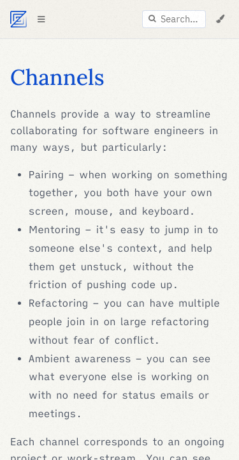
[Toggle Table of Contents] (41, 19)
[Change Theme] (220, 19)
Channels (57, 77)
